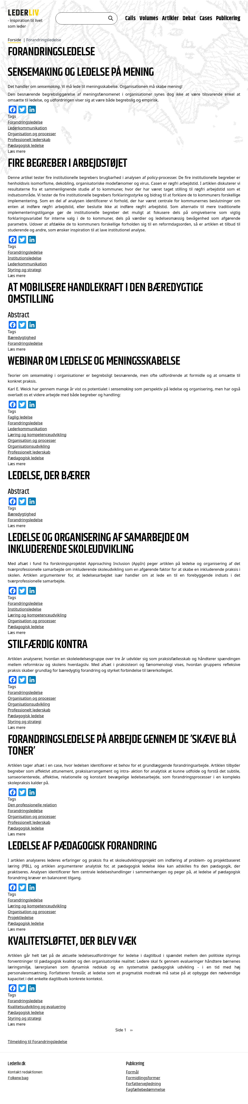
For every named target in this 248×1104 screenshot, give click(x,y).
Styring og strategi (24, 269)
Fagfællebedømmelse (145, 1089)
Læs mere (16, 151)
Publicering (228, 18)
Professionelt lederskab (29, 139)
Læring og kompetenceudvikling (37, 434)
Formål (132, 1072)
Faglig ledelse (20, 417)
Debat (189, 18)
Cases (206, 18)
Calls (130, 18)
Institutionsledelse (24, 258)
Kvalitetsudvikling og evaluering (37, 1006)
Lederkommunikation (27, 128)
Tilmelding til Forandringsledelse (37, 1041)
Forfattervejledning (143, 1083)
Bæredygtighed (22, 337)
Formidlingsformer (143, 1077)
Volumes (149, 18)
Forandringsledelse (25, 122)
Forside (14, 39)
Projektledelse (20, 917)
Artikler (170, 18)
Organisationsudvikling (29, 446)
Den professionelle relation (32, 805)
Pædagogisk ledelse (26, 145)
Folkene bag (18, 1077)
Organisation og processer (32, 133)
